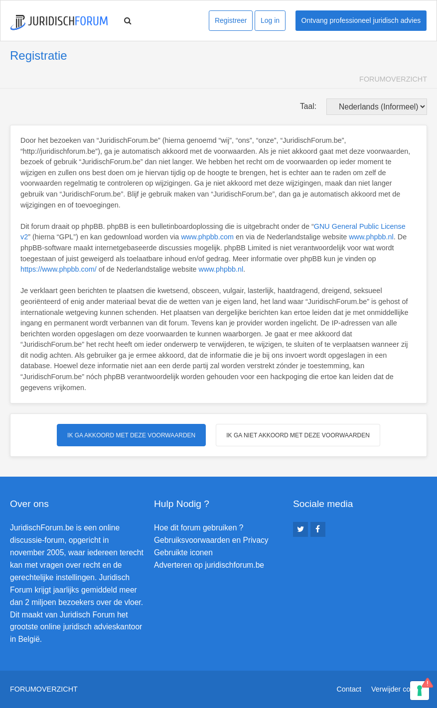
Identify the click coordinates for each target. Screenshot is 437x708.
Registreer (231, 20)
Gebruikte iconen (183, 552)
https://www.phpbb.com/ (58, 269)
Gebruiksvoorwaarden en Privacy (211, 540)
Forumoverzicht (393, 79)
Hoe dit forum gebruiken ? (198, 527)
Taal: (308, 106)
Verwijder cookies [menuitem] (399, 689)
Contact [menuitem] (348, 689)
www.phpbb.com (207, 237)
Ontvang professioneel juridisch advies (361, 20)
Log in (270, 20)
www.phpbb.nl (371, 237)
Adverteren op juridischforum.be (209, 565)
